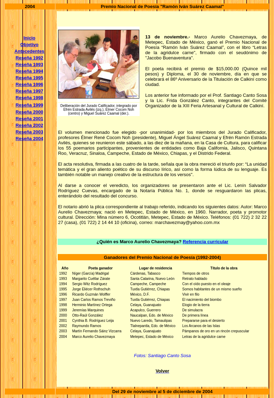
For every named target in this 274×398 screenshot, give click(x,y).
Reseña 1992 (29, 57)
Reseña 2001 (29, 118)
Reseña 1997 (29, 91)
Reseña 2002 (29, 125)
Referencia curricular (205, 241)
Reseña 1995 (29, 77)
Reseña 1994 (29, 71)
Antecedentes (29, 51)
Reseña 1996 (29, 84)
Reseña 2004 (29, 138)
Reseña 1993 (29, 64)
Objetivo (29, 44)
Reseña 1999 (29, 105)
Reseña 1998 (29, 97)
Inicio (29, 38)
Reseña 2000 (29, 112)
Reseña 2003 (29, 132)
